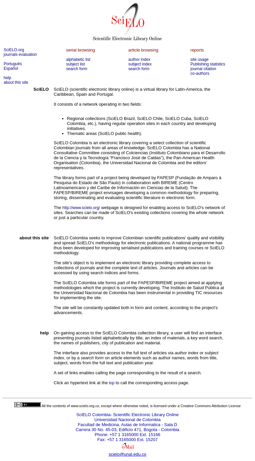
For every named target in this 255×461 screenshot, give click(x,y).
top (112, 383)
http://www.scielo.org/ (81, 207)
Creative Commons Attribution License (211, 406)
